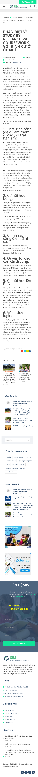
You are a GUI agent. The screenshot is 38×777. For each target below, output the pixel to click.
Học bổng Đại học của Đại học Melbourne (16, 744)
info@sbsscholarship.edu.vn (13, 693)
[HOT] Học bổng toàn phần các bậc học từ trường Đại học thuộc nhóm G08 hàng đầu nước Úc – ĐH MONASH (9, 378)
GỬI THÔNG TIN (19, 643)
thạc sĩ (8, 464)
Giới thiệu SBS (8, 710)
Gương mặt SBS (9, 720)
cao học (22, 468)
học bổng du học (19, 457)
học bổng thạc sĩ (11, 461)
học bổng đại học (11, 472)
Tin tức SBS (8, 716)
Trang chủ (6, 18)
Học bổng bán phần (12, 468)
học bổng (8, 457)
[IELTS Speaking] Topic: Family (23, 426)
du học (29, 457)
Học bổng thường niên (25, 461)
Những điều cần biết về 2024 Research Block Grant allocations (22, 403)
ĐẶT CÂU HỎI (28, 2)
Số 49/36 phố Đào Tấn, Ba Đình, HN (15, 687)
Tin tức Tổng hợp (17, 18)
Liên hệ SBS (8, 723)
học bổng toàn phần (18, 464)
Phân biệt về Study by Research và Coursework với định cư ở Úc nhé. (18, 20)
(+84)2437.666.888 (10, 690)
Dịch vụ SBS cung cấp (11, 713)
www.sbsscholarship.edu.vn (13, 696)
